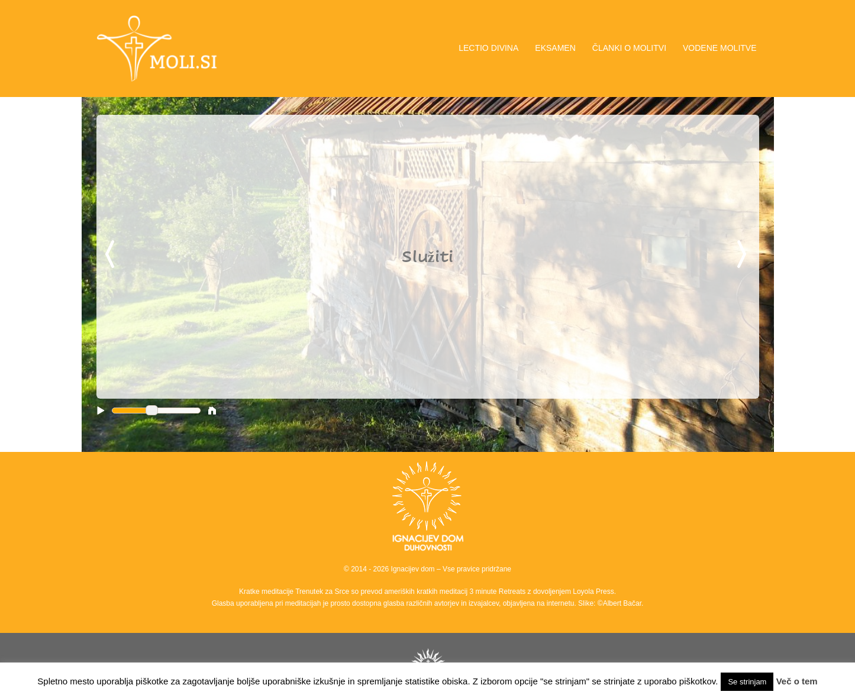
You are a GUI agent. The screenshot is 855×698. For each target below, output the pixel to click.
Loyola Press (593, 591)
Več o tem (797, 681)
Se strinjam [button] (747, 681)
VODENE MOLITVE (719, 48)
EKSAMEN (555, 48)
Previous (111, 255)
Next (743, 255)
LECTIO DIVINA (488, 48)
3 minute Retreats (499, 591)
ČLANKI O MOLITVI (629, 48)
